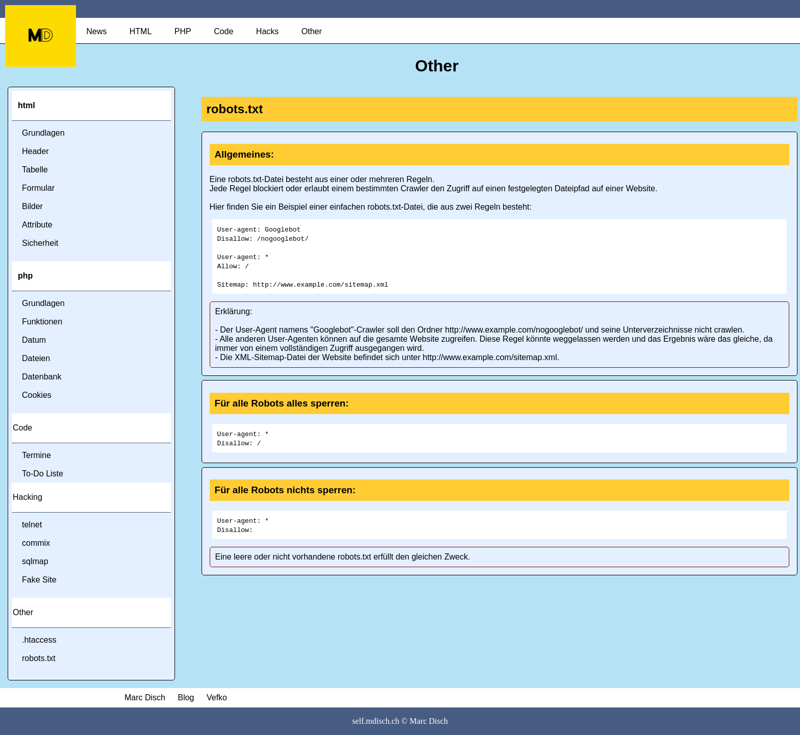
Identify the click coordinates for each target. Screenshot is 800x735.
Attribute (37, 224)
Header (35, 151)
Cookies (37, 395)
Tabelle (35, 169)
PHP (182, 31)
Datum (34, 340)
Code (223, 31)
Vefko (217, 697)
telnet (32, 524)
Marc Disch (144, 697)
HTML (141, 31)
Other (312, 31)
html (26, 105)
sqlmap (35, 561)
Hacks (267, 31)
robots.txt (39, 658)
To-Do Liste (42, 473)
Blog (186, 697)
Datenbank (41, 376)
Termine (36, 455)
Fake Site (39, 579)
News (96, 31)
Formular (38, 188)
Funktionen (42, 321)
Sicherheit (40, 243)
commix (36, 543)
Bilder (32, 206)
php (25, 275)
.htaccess (39, 640)
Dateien (36, 358)
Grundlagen (43, 133)
